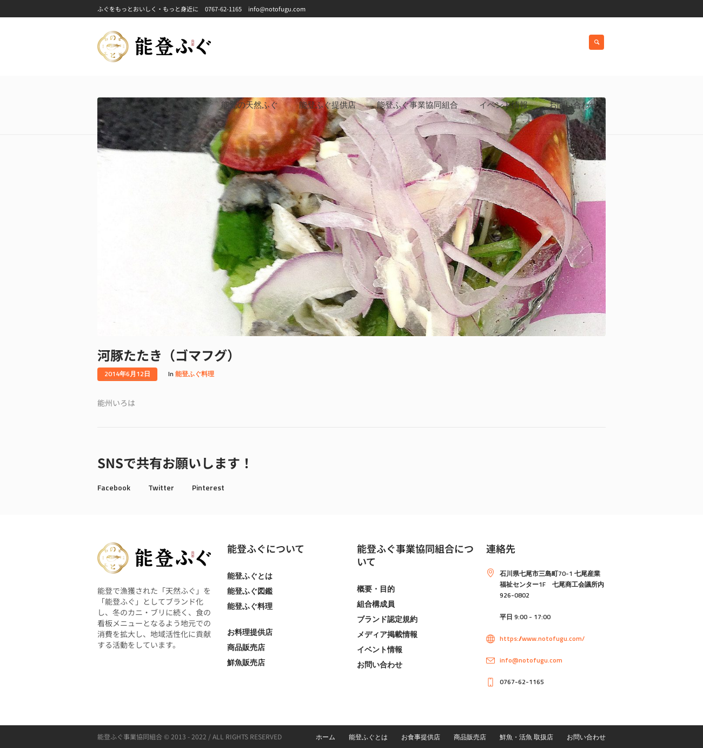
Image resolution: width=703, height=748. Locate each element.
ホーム (325, 737)
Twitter (161, 487)
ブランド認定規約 (387, 619)
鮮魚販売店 (246, 662)
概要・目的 (376, 588)
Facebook (113, 487)
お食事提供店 (420, 737)
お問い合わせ (379, 664)
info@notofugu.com (531, 660)
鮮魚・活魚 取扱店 (526, 737)
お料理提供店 (250, 632)
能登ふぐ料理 (194, 374)
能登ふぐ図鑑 (250, 590)
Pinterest (208, 487)
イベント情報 (379, 649)
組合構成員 (376, 603)
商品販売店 (246, 647)
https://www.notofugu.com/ (542, 638)
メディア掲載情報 (387, 634)
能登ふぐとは (250, 575)
